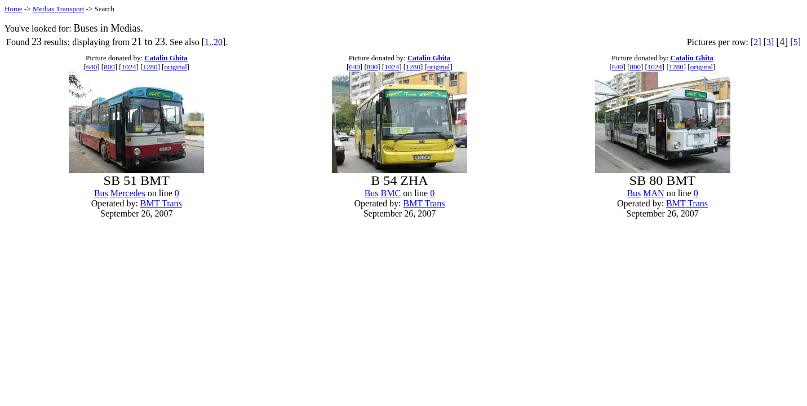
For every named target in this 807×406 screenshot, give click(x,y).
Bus (101, 193)
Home (14, 9)
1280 (150, 67)
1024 (129, 67)
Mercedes (127, 193)
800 (109, 67)
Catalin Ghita (165, 58)
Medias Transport (58, 9)
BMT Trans (161, 203)
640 (91, 67)
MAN (653, 193)
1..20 (214, 42)
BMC (391, 193)
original (175, 67)
